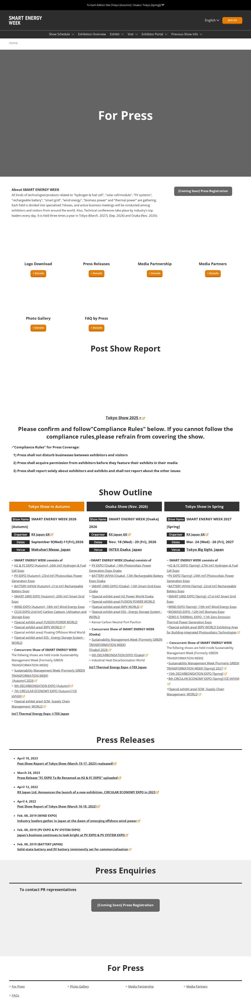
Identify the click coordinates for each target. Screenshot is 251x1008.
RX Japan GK (40, 538)
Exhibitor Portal (153, 38)
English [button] (212, 24)
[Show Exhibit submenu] (122, 38)
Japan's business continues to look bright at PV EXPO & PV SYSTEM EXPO (71, 839)
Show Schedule (60, 38)
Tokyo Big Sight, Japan (205, 553)
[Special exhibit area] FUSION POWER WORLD (45, 626)
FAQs (15, 999)
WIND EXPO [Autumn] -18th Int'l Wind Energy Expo (49, 610)
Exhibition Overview (92, 38)
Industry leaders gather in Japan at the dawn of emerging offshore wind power (77, 825)
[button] (232, 24)
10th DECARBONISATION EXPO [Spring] (196, 677)
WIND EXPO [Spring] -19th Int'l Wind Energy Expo (203, 610)
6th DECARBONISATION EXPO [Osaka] (118, 659)
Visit (131, 38)
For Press (18, 990)
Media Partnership (141, 990)
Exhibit (115, 38)
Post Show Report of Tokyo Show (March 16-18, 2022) (57, 810)
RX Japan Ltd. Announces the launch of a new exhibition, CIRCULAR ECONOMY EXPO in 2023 (86, 796)
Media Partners (196, 990)
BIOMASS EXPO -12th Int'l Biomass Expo (197, 615)
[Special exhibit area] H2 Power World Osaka (122, 600)
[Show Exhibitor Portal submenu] (166, 38)
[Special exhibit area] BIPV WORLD (38, 631)
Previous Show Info (185, 38)
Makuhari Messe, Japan (50, 553)
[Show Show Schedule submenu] (73, 38)
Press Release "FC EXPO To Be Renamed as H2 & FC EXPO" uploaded (67, 781)
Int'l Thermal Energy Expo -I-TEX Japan (40, 717)
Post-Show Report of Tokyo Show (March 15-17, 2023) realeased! (65, 767)
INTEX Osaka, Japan (125, 553)
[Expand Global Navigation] (125, 5)
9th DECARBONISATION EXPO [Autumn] (42, 690)
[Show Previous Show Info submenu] (201, 38)
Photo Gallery (79, 990)
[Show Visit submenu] (136, 38)
